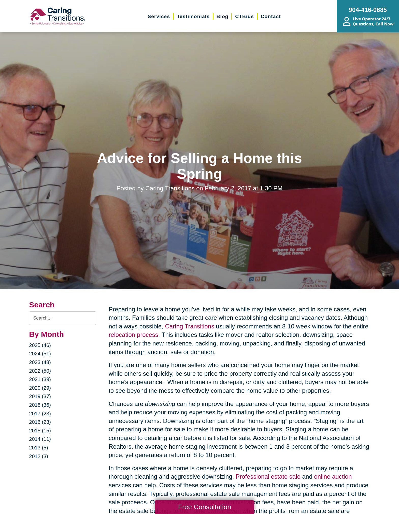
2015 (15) (40, 430)
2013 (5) (38, 447)
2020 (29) (40, 388)
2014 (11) (40, 439)
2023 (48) (40, 362)
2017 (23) (40, 413)
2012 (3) (38, 456)
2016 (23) (40, 422)
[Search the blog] (62, 318)
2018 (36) (40, 405)
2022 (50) (40, 371)
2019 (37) (40, 396)
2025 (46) (40, 345)
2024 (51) (40, 353)
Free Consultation (204, 507)
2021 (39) (40, 379)
